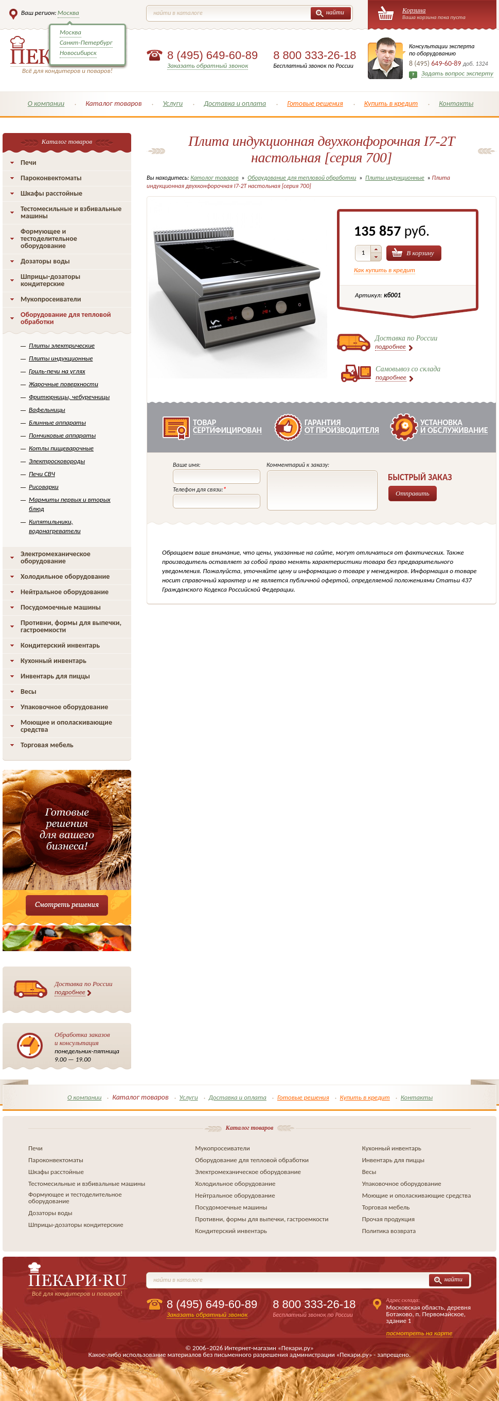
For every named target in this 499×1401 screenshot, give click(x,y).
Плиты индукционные (61, 358)
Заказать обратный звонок (207, 65)
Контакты (456, 103)
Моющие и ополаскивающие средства (66, 726)
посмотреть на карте (419, 1333)
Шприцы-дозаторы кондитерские (50, 280)
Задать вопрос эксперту (457, 73)
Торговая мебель (47, 745)
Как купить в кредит (384, 270)
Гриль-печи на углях (57, 371)
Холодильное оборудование (65, 576)
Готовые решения (315, 103)
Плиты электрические (62, 345)
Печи (29, 162)
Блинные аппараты (57, 422)
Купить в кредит (391, 103)
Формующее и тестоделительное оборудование (49, 238)
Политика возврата (389, 1230)
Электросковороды (57, 461)
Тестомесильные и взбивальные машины (71, 212)
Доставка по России (84, 988)
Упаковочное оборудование (64, 707)
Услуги (173, 103)
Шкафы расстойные (51, 193)
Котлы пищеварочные (61, 448)
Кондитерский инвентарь (60, 645)
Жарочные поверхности (63, 384)
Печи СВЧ (42, 474)
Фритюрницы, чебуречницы (69, 397)
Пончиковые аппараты (62, 435)
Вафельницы (47, 409)
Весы (29, 691)
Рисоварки (44, 486)
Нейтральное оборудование (65, 592)
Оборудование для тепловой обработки (66, 318)
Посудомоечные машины (61, 607)
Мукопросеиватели (51, 299)
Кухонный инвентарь (53, 660)
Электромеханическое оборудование (56, 557)
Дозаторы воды (45, 261)
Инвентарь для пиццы (55, 676)
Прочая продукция (388, 1219)
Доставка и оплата (235, 103)
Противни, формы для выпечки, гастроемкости (71, 626)
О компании (46, 103)
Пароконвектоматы (51, 178)
